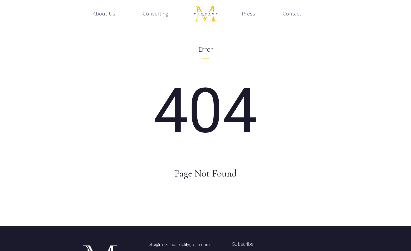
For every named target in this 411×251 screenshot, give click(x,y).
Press (248, 13)
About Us (104, 13)
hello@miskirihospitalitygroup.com (178, 245)
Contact (292, 13)
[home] (205, 14)
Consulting (155, 13)
